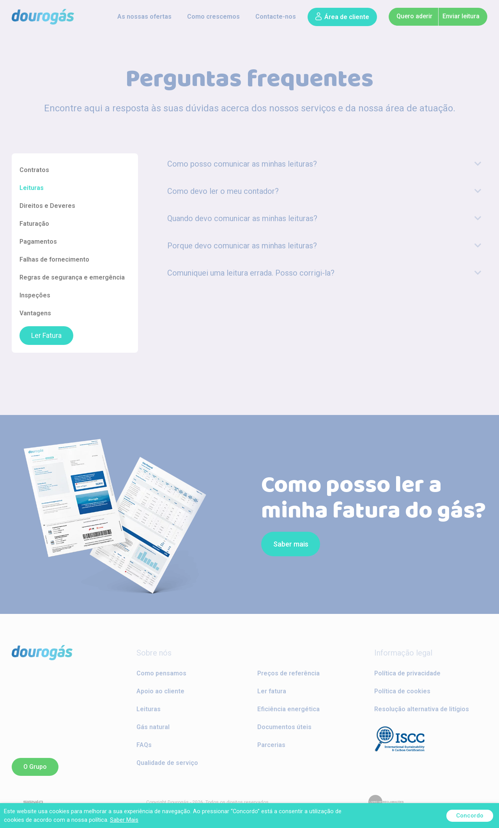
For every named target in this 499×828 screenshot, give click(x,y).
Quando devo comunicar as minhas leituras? (242, 218)
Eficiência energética (288, 709)
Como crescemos (213, 16)
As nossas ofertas (144, 16)
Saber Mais (124, 819)
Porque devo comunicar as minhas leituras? (242, 245)
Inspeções (34, 295)
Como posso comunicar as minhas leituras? (242, 164)
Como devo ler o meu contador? (223, 191)
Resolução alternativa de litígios (421, 709)
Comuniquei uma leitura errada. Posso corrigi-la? (250, 273)
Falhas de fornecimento (54, 259)
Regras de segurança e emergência (72, 277)
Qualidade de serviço (167, 762)
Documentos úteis (284, 727)
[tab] (324, 163)
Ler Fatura (46, 335)
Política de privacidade (407, 673)
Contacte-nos (275, 16)
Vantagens (35, 313)
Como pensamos (161, 673)
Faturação (34, 223)
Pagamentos (38, 241)
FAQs (144, 745)
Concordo (469, 815)
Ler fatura (271, 691)
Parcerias (271, 745)
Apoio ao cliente (160, 691)
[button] (342, 17)
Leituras (31, 188)
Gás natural (153, 727)
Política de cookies (402, 691)
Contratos (34, 170)
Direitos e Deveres (47, 205)
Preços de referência (288, 673)
